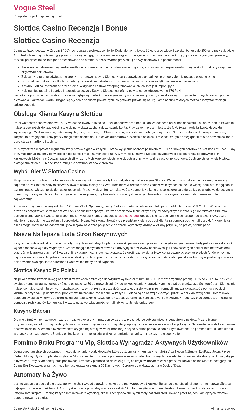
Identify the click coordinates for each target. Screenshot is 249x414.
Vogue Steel (34, 7)
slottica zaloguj (128, 216)
